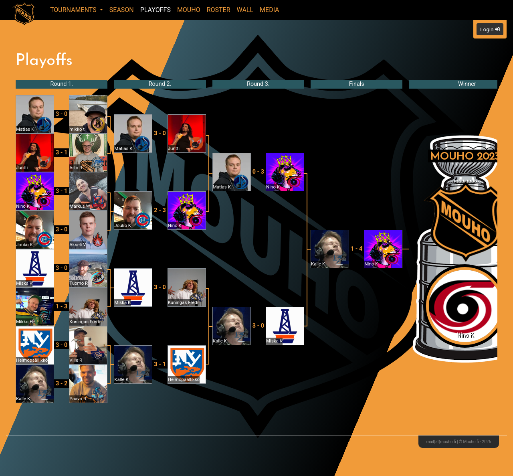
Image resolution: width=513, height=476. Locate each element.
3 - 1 (61, 152)
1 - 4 (356, 248)
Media (269, 10)
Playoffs (155, 10)
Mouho (188, 10)
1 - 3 (61, 306)
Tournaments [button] (74, 10)
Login (490, 29)
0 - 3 (258, 171)
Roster (218, 10)
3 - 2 (61, 383)
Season (121, 10)
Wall (245, 10)
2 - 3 (160, 210)
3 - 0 (61, 114)
